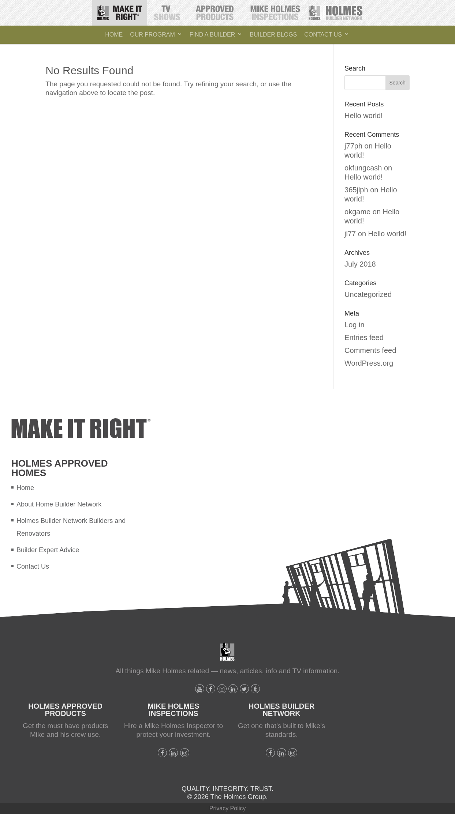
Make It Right (122, 10)
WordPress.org (368, 363)
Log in (354, 325)
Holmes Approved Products (215, 11)
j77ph (353, 146)
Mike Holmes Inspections (275, 10)
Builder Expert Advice (47, 550)
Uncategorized (368, 294)
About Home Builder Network (58, 504)
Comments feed (370, 350)
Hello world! (363, 116)
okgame (357, 212)
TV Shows (168, 10)
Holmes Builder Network (336, 10)
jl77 (350, 234)
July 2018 (360, 264)
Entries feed (364, 337)
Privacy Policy (227, 808)
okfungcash (363, 168)
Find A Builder (212, 34)
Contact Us (323, 34)
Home (114, 34)
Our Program (152, 34)
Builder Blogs (273, 34)
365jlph (356, 190)
